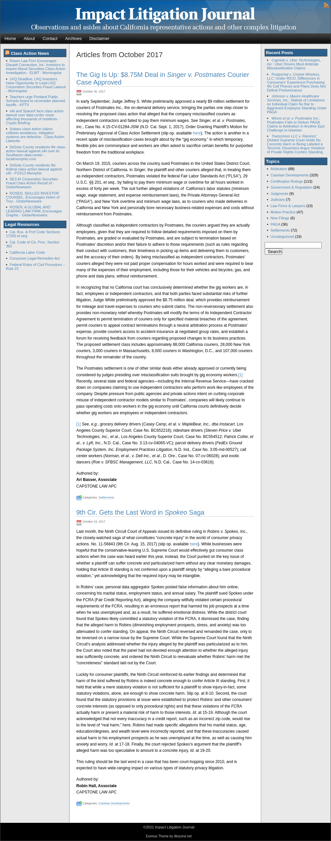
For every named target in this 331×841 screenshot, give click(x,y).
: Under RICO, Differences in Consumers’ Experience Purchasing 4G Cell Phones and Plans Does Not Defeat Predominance (296, 82)
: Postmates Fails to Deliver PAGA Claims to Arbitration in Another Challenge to (296, 124)
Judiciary (278, 199)
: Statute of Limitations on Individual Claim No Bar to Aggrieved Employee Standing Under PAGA (297, 104)
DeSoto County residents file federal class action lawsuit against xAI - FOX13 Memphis (34, 169)
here (197, 133)
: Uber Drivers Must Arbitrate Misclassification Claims (294, 64)
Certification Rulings (287, 181)
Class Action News (30, 53)
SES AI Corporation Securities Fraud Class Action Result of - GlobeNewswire (32, 183)
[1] (240, 375)
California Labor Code (27, 252)
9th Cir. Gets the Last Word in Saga (140, 512)
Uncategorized (282, 236)
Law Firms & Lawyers (288, 206)
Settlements (106, 497)
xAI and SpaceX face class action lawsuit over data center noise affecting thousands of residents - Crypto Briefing (34, 117)
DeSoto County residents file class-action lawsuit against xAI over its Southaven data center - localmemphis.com (36, 153)
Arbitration (279, 169)
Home (10, 38)
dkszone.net (183, 836)
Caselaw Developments (114, 803)
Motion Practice (283, 212)
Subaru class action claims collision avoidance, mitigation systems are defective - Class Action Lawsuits (35, 135)
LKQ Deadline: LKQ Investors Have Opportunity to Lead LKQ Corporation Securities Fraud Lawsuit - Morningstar (36, 85)
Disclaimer (100, 38)
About (29, 38)
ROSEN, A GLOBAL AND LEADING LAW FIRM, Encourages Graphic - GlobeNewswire (34, 211)
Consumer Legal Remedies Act (35, 258)
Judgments (279, 194)
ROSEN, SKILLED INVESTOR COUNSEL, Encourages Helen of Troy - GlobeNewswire (32, 197)
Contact (50, 38)
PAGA (275, 224)
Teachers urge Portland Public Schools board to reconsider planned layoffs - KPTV (35, 101)
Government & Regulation (292, 187)
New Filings (280, 218)
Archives (73, 38)
